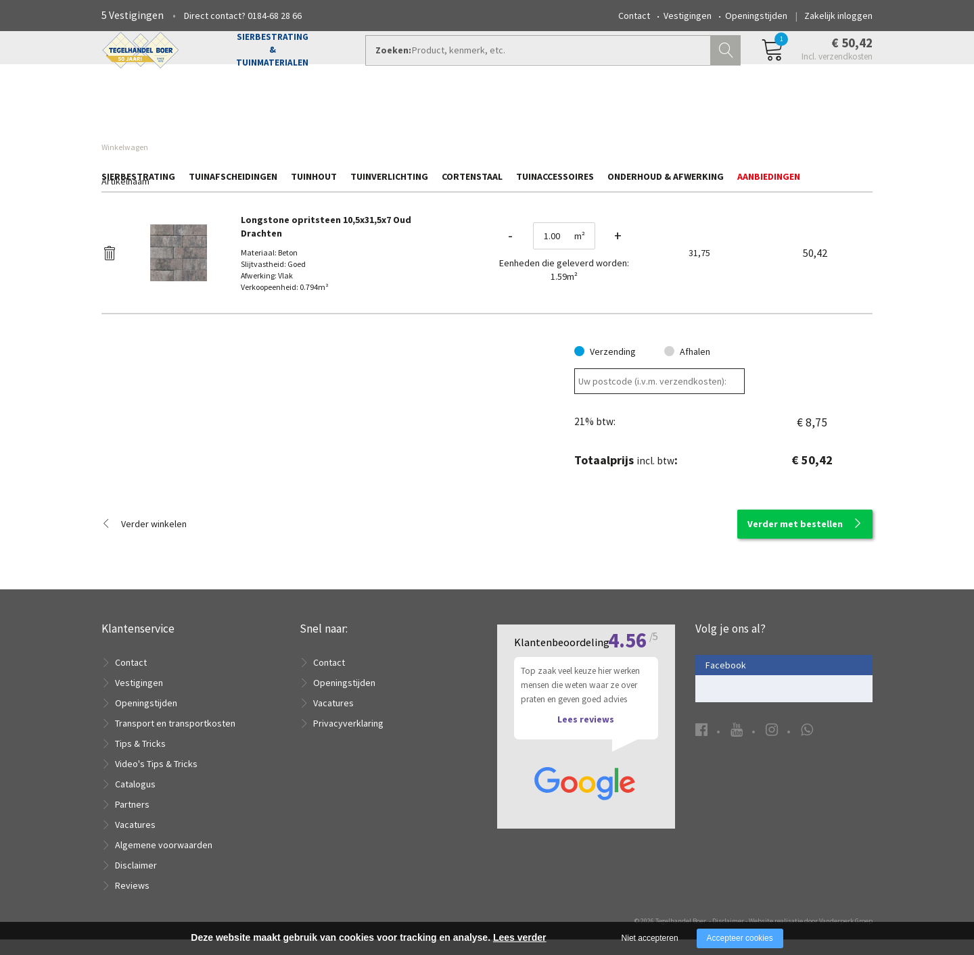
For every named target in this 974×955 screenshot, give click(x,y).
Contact (634, 15)
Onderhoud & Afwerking (665, 113)
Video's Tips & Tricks (156, 779)
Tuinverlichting (389, 113)
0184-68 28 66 (275, 15)
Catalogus (135, 799)
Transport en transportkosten (175, 739)
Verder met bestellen (795, 539)
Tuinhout (314, 113)
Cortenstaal (472, 113)
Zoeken (727, 64)
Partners (132, 820)
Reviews (132, 901)
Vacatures (135, 840)
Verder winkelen (154, 539)
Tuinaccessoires (555, 113)
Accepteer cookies (740, 938)
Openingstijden (756, 15)
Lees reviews (585, 735)
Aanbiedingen (768, 113)
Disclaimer (136, 881)
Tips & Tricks (140, 759)
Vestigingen (688, 15)
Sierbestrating (138, 113)
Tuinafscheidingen (233, 113)
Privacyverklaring (348, 739)
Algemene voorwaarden (163, 860)
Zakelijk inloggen (838, 15)
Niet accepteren (650, 938)
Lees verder (520, 937)
